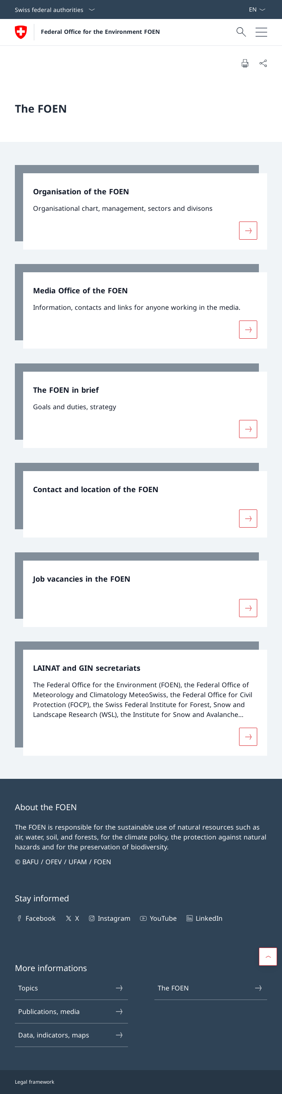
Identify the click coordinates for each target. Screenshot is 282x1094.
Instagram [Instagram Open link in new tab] (108, 918)
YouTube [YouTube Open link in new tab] (157, 918)
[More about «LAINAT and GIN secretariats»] (248, 737)
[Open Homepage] (87, 32)
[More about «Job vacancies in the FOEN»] (248, 608)
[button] (268, 957)
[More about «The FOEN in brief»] (248, 429)
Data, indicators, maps (70, 1035)
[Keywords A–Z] (245, 9)
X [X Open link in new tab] (71, 918)
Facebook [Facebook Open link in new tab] (35, 918)
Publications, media (70, 1011)
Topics (70, 988)
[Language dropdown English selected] (257, 9)
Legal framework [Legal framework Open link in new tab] (34, 1081)
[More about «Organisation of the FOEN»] (248, 230)
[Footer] (141, 1082)
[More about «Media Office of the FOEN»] (248, 330)
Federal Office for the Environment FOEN (100, 31)
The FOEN (210, 988)
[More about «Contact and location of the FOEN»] (248, 518)
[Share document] (263, 63)
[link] (141, 207)
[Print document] (245, 63)
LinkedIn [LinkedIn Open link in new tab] (204, 918)
